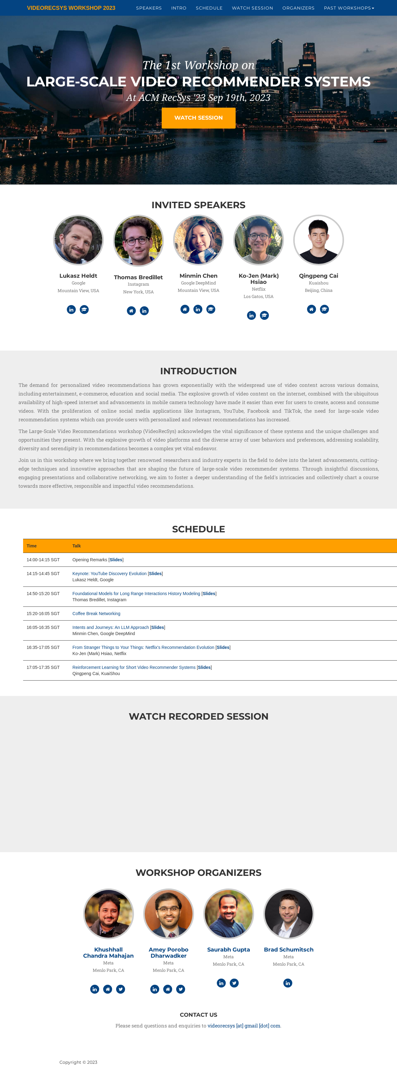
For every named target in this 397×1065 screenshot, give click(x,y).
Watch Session (252, 9)
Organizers (298, 9)
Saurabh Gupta (228, 949)
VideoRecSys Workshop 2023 (66, 9)
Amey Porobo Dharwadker (168, 952)
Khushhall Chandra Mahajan (108, 952)
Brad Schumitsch (289, 949)
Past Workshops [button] (349, 9)
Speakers (149, 9)
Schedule (209, 9)
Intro (179, 9)
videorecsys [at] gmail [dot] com (244, 1025)
